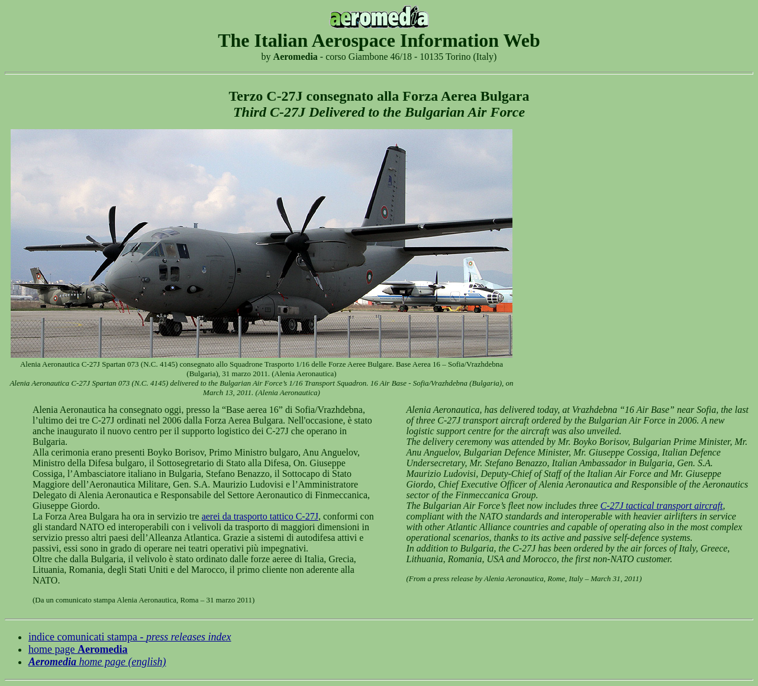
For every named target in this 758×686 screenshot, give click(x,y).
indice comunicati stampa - (129, 637)
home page (78, 649)
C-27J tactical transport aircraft (661, 506)
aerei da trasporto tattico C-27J (260, 516)
